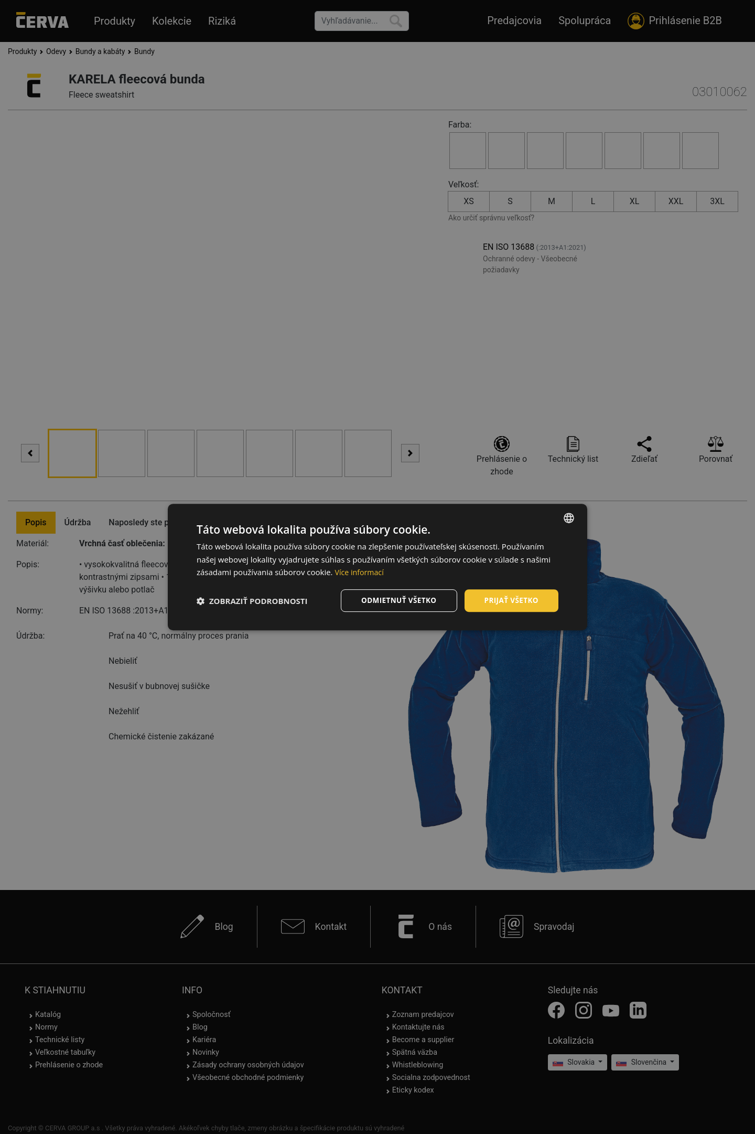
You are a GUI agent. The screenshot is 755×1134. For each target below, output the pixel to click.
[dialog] (377, 567)
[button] (252, 601)
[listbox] (569, 517)
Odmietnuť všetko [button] (396, 600)
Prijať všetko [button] (510, 600)
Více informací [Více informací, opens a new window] (360, 572)
